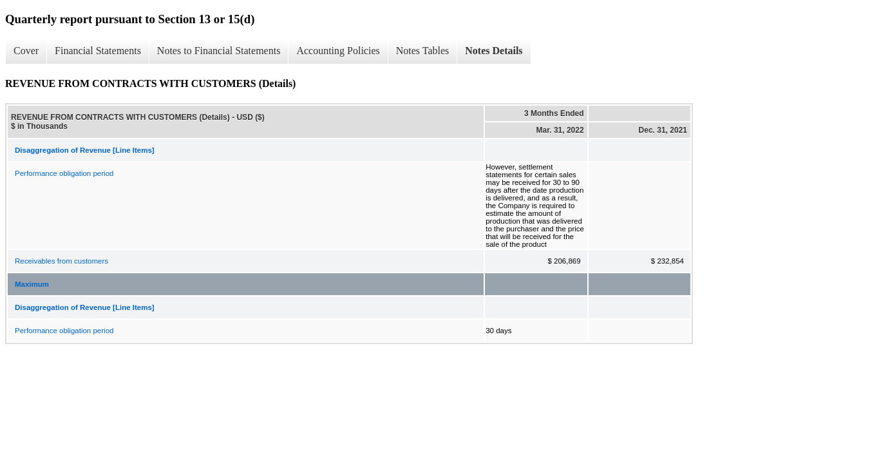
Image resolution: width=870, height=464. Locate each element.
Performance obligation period (64, 173)
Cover (26, 50)
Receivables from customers (61, 261)
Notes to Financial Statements (219, 50)
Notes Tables (422, 50)
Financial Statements (98, 50)
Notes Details (493, 50)
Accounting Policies (337, 50)
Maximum (32, 284)
